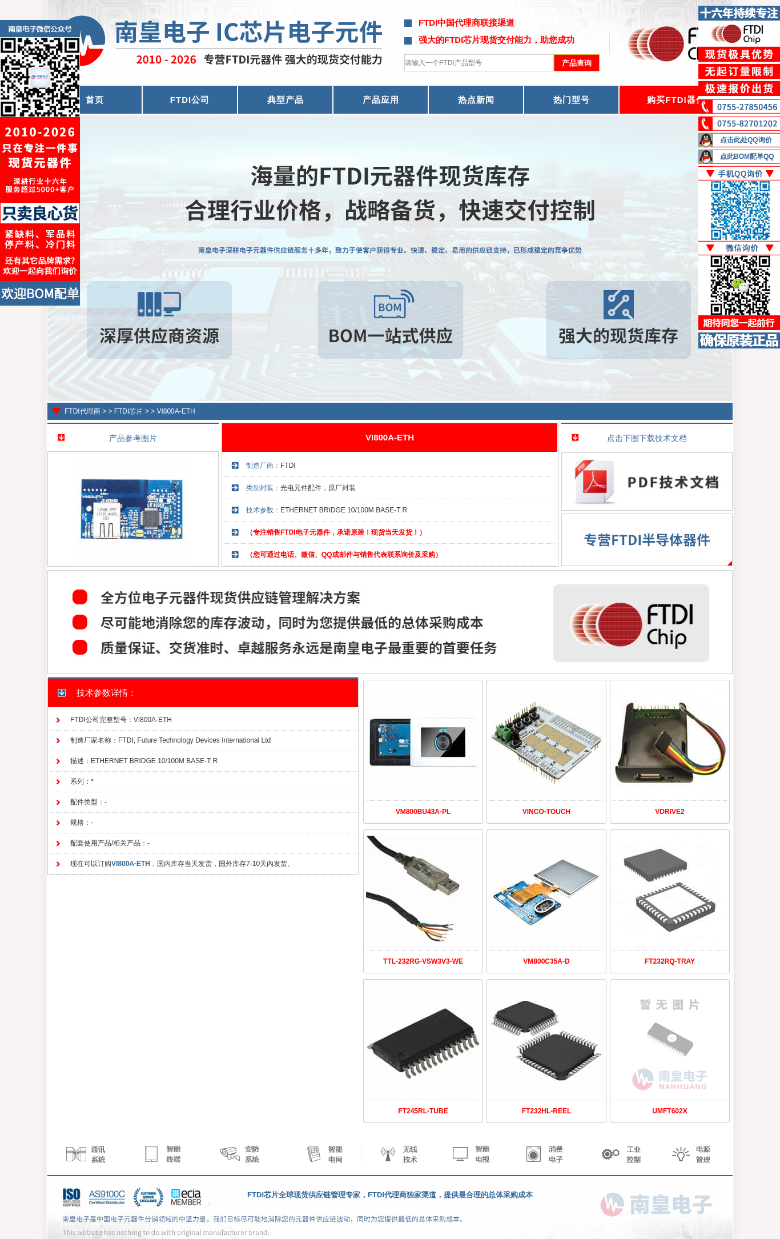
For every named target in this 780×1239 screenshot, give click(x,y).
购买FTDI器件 (676, 100)
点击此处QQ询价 (746, 140)
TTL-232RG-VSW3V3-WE (423, 961)
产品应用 (381, 100)
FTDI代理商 (82, 411)
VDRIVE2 (669, 812)
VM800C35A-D (546, 961)
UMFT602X (669, 1111)
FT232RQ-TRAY (670, 961)
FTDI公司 (190, 100)
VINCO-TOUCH (546, 812)
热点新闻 (476, 100)
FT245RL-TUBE (423, 1111)
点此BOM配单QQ (747, 157)
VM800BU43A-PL (423, 812)
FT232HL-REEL (547, 1111)
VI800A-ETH (175, 411)
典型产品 (285, 100)
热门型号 (571, 100)
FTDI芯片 (128, 411)
